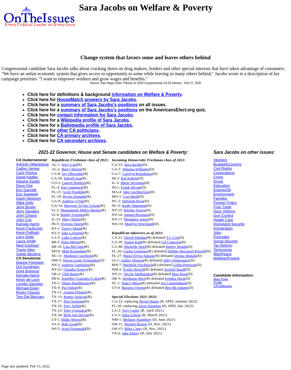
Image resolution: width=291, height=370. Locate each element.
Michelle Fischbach (138, 265)
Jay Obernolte (72, 173)
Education (221, 185)
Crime (218, 177)
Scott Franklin (73, 192)
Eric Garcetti (26, 190)
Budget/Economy (227, 164)
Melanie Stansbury (137, 319)
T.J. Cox (172, 237)
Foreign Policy (225, 203)
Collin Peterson (184, 265)
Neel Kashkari (27, 245)
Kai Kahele (129, 178)
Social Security (225, 241)
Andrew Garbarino (75, 265)
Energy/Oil (222, 190)
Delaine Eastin (28, 181)
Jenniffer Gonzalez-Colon (81, 278)
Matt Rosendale (74, 251)
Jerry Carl (69, 164)
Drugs (218, 181)
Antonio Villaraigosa (32, 164)
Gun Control (223, 215)
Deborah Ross (133, 201)
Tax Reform (222, 245)
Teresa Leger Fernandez (81, 260)
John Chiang (26, 215)
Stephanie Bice (133, 278)
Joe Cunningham (173, 283)
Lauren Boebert (74, 183)
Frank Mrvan (131, 187)
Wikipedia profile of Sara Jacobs (95, 120)
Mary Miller (71, 219)
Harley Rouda (176, 246)
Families (220, 198)
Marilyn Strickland (139, 224)
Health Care (223, 220)
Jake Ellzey (130, 333)
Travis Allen (25, 250)
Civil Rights (222, 168)
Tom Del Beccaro (30, 297)
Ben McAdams (176, 287)
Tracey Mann (71, 228)
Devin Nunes (149, 301)
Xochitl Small (174, 269)
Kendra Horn (175, 278)
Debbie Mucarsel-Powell (186, 251)
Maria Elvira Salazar (139, 256)
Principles (221, 237)
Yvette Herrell (133, 269)
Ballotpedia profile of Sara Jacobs (96, 125)
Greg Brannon (27, 271)
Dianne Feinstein (30, 262)
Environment (223, 194)
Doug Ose (24, 185)
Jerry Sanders (27, 211)
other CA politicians (78, 130)
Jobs (217, 232)
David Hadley (27, 177)
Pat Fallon (69, 287)
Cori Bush (130, 196)
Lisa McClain (73, 246)
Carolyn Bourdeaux (137, 173)
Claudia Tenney (76, 269)
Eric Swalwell (27, 194)
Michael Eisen (27, 288)
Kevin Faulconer (29, 228)
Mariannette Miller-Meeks (81, 210)
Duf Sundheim (27, 267)
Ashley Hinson (132, 260)
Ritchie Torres (134, 210)
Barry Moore (71, 169)
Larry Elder (25, 237)
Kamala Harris (27, 224)
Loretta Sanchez (29, 284)
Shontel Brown (135, 324)
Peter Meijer (70, 242)
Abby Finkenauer (176, 260)
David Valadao (135, 237)
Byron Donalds (74, 196)
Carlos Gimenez (135, 251)
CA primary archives (78, 135)
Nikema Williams (135, 169)
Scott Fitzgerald (73, 328)
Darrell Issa (72, 178)
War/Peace (222, 254)
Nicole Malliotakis (138, 274)
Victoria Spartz (72, 224)
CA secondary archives (81, 140)
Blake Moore (71, 319)
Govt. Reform (224, 211)
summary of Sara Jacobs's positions (99, 104)
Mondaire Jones (136, 219)
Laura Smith (26, 241)
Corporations (223, 173)
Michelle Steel (135, 246)
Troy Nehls (71, 306)
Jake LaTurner (72, 233)
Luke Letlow (71, 237)
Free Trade (222, 207)
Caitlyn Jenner (28, 168)
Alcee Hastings (149, 306)
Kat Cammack (72, 187)
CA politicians (222, 286)
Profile (217, 282)
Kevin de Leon (28, 279)
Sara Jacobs (133, 164)
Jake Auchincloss (136, 192)
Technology (222, 250)
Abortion (220, 160)
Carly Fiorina (26, 173)
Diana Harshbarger (76, 283)
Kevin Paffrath (27, 232)
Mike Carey (133, 328)
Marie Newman (132, 183)
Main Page (220, 279)
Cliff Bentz (70, 274)
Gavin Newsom (28, 198)
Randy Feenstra (72, 214)
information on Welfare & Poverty (147, 94)
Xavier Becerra (28, 254)
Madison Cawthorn (78, 256)
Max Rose (179, 274)
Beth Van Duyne (76, 315)
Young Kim (133, 242)
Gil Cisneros (170, 242)
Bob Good (69, 324)
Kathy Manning (134, 205)
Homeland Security (229, 224)
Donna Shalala (185, 256)
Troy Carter (131, 310)
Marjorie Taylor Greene (82, 205)
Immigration (223, 228)
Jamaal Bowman (136, 214)
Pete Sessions (74, 301)
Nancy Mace (131, 283)
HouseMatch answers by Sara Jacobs (96, 99)
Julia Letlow (131, 315)
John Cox (24, 220)
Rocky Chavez (28, 292)
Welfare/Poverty (226, 258)
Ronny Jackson (75, 297)
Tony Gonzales (74, 310)
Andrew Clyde (73, 201)
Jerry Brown (26, 207)
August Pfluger (74, 292)
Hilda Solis (24, 203)
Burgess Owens (133, 287)
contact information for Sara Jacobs (95, 115)
